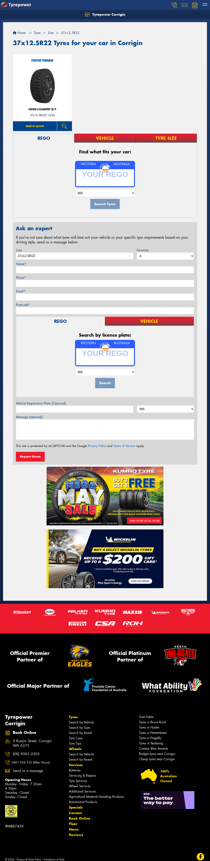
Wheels (75, 749)
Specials (76, 807)
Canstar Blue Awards (153, 748)
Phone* (21, 277)
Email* (20, 291)
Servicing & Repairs (82, 775)
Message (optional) (29, 417)
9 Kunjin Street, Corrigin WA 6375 (32, 743)
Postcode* (23, 305)
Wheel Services (79, 786)
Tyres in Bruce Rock (152, 722)
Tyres (73, 717)
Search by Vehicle (81, 722)
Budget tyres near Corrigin (157, 754)
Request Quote (30, 456)
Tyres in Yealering (151, 743)
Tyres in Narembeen (153, 733)
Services (76, 765)
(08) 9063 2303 (26, 754)
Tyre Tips (75, 743)
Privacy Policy (97, 446)
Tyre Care (75, 738)
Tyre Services (78, 781)
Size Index (146, 717)
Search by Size (79, 727)
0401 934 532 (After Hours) (31, 762)
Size (19, 250)
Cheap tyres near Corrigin (157, 759)
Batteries (75, 770)
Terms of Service (124, 446)
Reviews (76, 835)
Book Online (79, 818)
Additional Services (82, 791)
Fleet (73, 824)
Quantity (143, 250)
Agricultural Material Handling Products (96, 797)
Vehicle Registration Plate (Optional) (41, 403)
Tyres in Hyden (149, 727)
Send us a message (28, 771)
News (74, 829)
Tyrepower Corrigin (105, 14)
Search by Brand (80, 733)
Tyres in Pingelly (150, 738)
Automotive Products (83, 802)
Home (19, 33)
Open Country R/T (42, 109)
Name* (21, 264)
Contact (75, 813)
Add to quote (35, 126)
